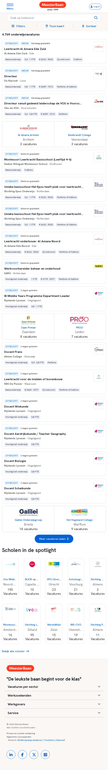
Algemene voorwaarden (19, 736)
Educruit (60, 740)
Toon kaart (55, 26)
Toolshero (49, 740)
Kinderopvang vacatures (30, 740)
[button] (20, 26)
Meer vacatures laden (54, 539)
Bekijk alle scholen (15, 651)
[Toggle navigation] (11, 6)
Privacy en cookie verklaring (21, 733)
